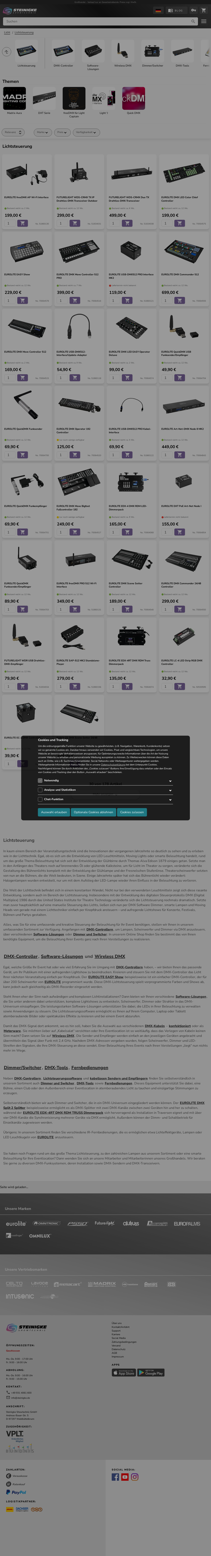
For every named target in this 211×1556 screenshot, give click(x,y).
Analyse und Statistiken (60, 790)
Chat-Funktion (53, 799)
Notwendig (51, 780)
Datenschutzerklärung (113, 764)
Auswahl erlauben (54, 812)
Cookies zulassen (132, 812)
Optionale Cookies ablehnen (93, 812)
